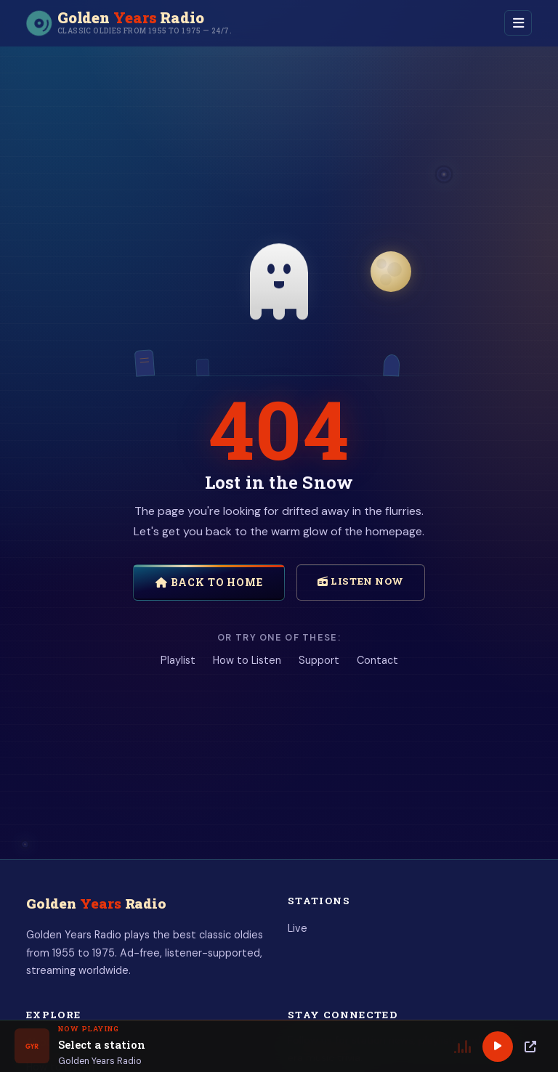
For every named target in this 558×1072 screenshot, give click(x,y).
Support (319, 660)
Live (297, 928)
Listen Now (361, 581)
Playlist (178, 660)
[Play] (497, 1046)
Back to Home (209, 582)
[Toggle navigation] (518, 23)
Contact (377, 660)
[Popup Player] (530, 1047)
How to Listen (247, 660)
